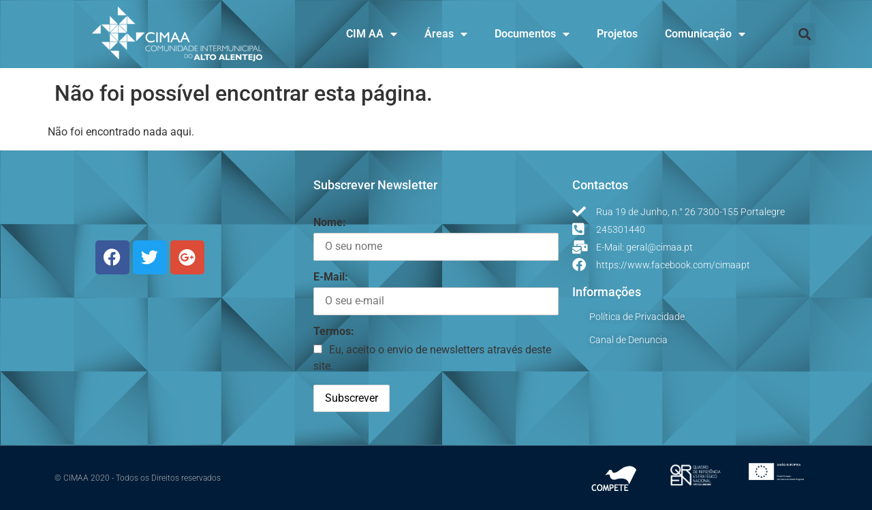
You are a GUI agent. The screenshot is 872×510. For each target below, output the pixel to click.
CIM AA (371, 34)
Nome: (329, 222)
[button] (804, 34)
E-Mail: (330, 276)
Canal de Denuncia (628, 339)
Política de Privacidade (637, 316)
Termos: (333, 331)
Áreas (445, 34)
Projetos (617, 33)
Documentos (532, 34)
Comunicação (705, 34)
